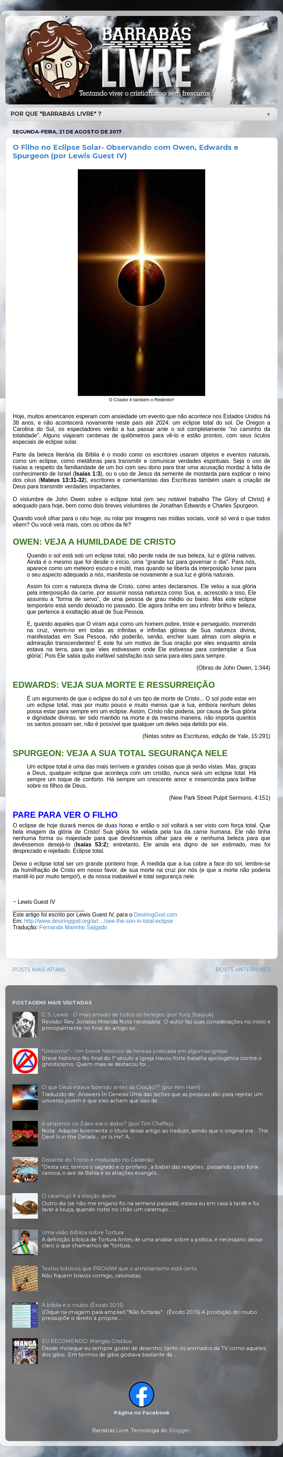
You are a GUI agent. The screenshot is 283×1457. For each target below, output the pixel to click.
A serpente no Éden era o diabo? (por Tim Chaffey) (107, 1124)
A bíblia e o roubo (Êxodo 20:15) (82, 1305)
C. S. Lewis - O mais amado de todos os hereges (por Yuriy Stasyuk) (127, 1014)
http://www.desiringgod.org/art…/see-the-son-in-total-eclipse (98, 921)
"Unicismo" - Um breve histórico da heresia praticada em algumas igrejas (134, 1051)
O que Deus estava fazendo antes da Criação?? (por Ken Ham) (121, 1087)
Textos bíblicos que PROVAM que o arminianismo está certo (119, 1268)
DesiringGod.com (155, 915)
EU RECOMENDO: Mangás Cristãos (87, 1341)
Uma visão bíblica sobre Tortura (82, 1232)
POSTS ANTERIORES (243, 969)
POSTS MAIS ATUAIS (38, 969)
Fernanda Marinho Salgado (73, 927)
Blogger (179, 1430)
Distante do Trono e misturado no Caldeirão (98, 1160)
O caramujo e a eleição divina (79, 1196)
